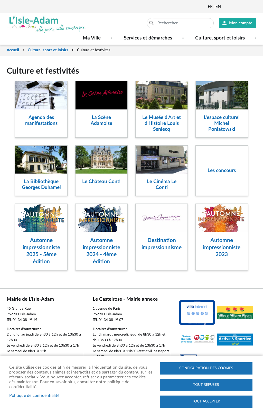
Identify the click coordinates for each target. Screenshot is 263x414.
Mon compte (240, 23)
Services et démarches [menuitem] (148, 38)
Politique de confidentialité (34, 395)
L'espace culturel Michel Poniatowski (222, 123)
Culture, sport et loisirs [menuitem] (220, 38)
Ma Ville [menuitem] (92, 38)
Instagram (253, 6)
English (218, 7)
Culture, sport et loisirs (48, 50)
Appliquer (152, 23)
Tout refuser (206, 385)
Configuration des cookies (206, 368)
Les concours (222, 170)
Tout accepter (206, 401)
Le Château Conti (101, 181)
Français (210, 7)
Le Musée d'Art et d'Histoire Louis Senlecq (161, 123)
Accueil (13, 50)
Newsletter (225, 6)
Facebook (239, 6)
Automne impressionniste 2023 (221, 247)
